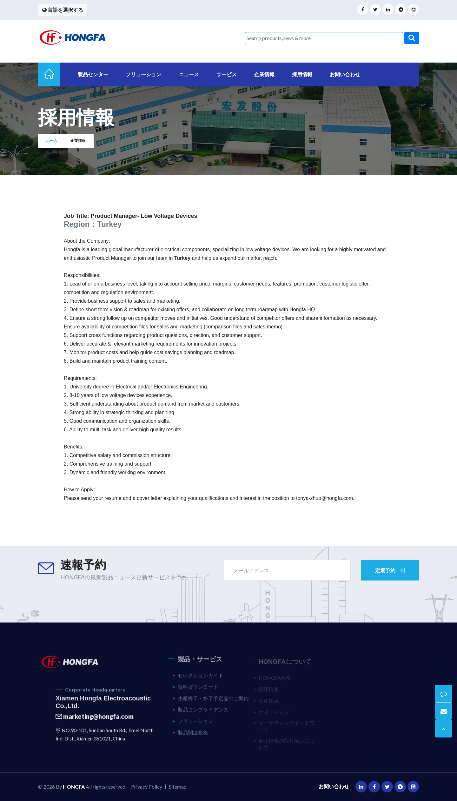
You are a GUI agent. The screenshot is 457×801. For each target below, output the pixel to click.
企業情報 (264, 74)
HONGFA (74, 787)
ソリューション (143, 74)
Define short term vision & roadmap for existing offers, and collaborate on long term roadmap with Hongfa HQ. (193, 309)
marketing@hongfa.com (95, 720)
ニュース (189, 74)
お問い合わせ (345, 74)
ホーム (51, 140)
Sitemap (178, 787)
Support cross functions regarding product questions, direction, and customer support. (166, 335)
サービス (226, 74)
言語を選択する (62, 10)
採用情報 (302, 74)
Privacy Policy (146, 787)
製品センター (93, 74)
